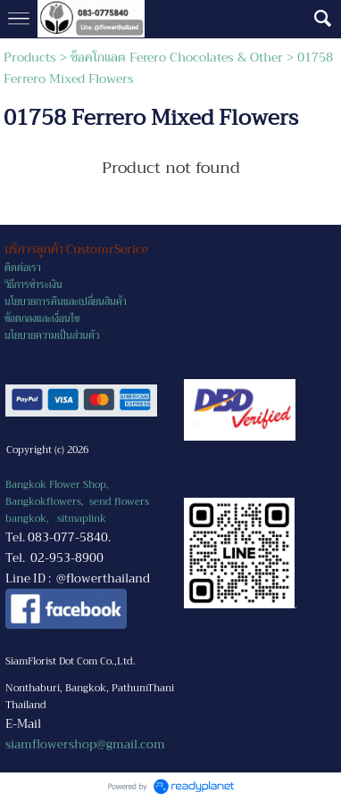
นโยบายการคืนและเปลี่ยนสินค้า (65, 301)
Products (30, 57)
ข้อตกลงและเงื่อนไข (41, 318)
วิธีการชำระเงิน (33, 285)
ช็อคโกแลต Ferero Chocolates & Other (177, 57)
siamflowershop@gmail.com (85, 744)
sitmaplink (81, 518)
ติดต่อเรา (22, 268)
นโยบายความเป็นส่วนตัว (51, 335)
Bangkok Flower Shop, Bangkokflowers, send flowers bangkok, (77, 501)
